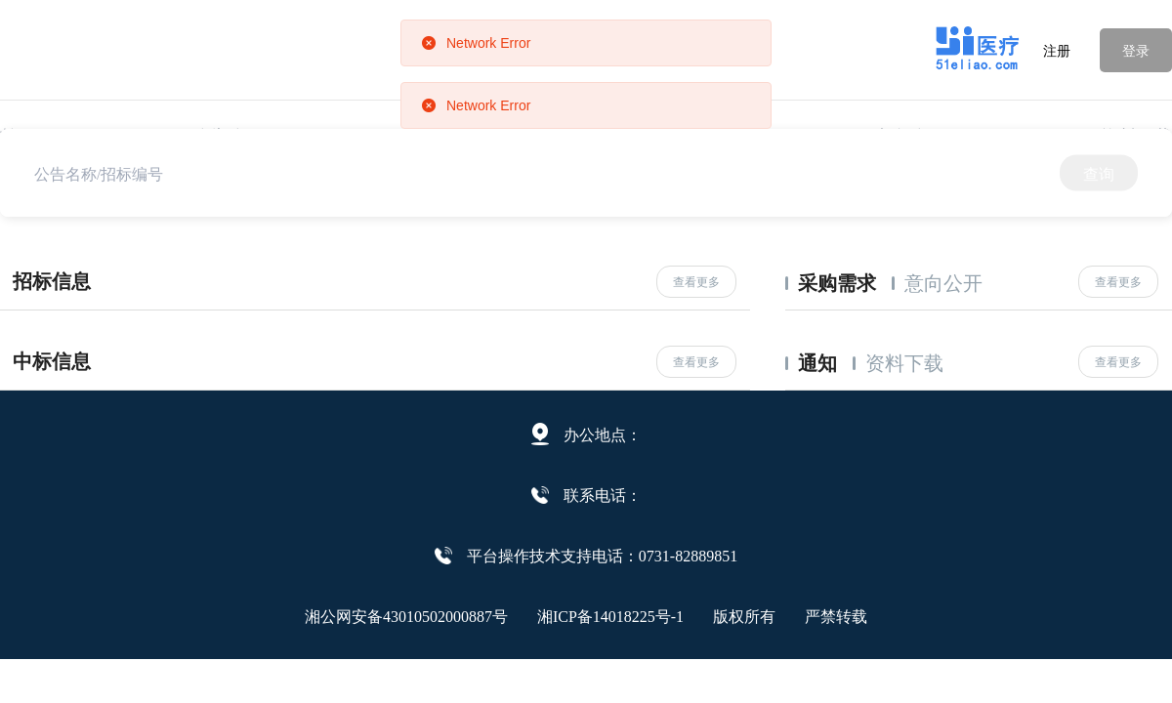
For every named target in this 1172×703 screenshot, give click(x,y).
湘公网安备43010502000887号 (406, 615)
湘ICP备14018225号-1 (610, 615)
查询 (1098, 173)
